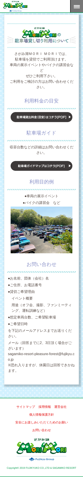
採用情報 (45, 406)
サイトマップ (25, 406)
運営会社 (60, 406)
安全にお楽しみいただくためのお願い (41, 422)
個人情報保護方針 (41, 414)
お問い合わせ (41, 430)
